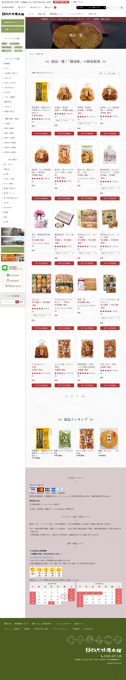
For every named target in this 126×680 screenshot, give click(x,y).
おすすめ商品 (14, 43)
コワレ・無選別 (92, 19)
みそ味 (6, 222)
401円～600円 (9, 133)
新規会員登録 (8, 7)
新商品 (4, 43)
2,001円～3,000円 (10, 147)
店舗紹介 (27, 627)
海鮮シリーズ (6, 51)
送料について (78, 2)
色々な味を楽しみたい (11, 198)
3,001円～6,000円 (10, 152)
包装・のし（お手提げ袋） (42, 622)
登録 (17, 302)
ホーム (31, 14)
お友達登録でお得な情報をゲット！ (15, 268)
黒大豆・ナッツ (9, 193)
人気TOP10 (18, 47)
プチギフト (8, 107)
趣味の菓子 (105, 19)
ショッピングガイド (75, 14)
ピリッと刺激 (8, 183)
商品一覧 (41, 14)
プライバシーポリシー (59, 627)
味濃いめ (7, 169)
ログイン (24, 7)
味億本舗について (56, 14)
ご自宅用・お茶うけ (11, 73)
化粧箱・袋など (9, 111)
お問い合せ (92, 14)
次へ (83, 396)
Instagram (14, 280)
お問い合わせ (88, 627)
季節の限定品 (6, 47)
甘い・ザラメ (8, 164)
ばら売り (7, 92)
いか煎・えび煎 (9, 179)
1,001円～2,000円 (10, 143)
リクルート (12, 249)
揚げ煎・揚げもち (10, 188)
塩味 (5, 217)
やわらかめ (7, 207)
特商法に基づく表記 (41, 627)
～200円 (7, 123)
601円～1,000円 (9, 138)
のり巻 (6, 174)
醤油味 (6, 212)
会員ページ (78, 622)
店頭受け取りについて (12, 22)
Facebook (14, 275)
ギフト (53, 19)
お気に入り (38, 7)
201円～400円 (9, 128)
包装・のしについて (12, 29)
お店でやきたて (9, 87)
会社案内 (16, 627)
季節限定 (45, 19)
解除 (21, 302)
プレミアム (18, 51)
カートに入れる (41, 133)
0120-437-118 (113, 654)
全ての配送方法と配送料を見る (41, 555)
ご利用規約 (75, 627)
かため (6, 202)
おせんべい (62, 19)
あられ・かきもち (76, 19)
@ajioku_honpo (13, 286)
